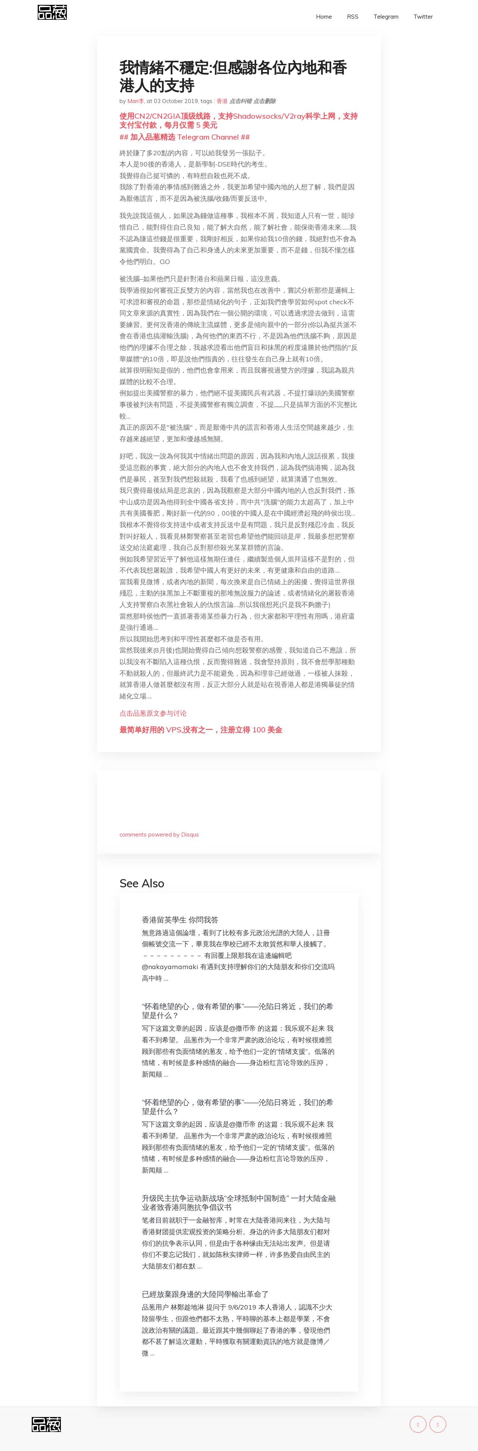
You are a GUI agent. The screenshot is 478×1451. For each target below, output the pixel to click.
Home (324, 16)
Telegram (385, 16)
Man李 (135, 101)
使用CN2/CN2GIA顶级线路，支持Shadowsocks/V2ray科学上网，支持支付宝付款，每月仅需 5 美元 (239, 120)
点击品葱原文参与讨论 (153, 713)
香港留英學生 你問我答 (180, 919)
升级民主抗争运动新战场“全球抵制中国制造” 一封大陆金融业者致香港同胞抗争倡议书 (239, 1202)
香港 (222, 101)
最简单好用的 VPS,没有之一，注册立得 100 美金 (201, 729)
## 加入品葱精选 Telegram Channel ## (185, 136)
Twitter (423, 16)
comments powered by (159, 834)
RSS (352, 16)
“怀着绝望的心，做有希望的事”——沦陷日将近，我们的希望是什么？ (237, 1011)
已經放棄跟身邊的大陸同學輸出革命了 (205, 1294)
